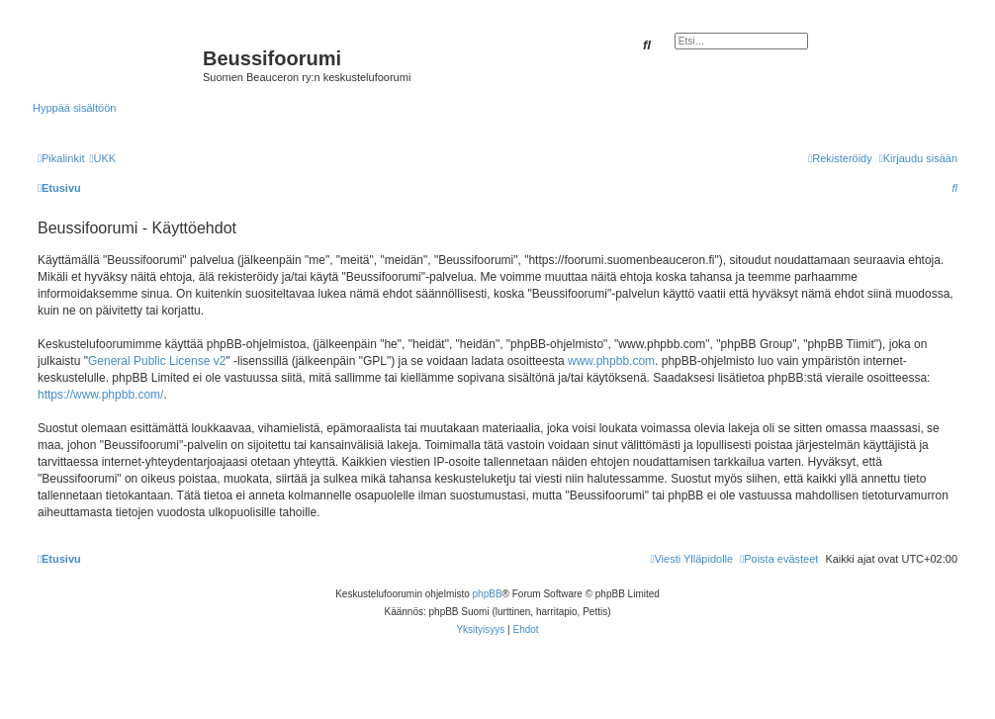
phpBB (487, 593)
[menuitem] (102, 158)
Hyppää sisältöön (74, 108)
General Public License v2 (157, 361)
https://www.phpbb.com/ (100, 395)
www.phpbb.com (611, 361)
